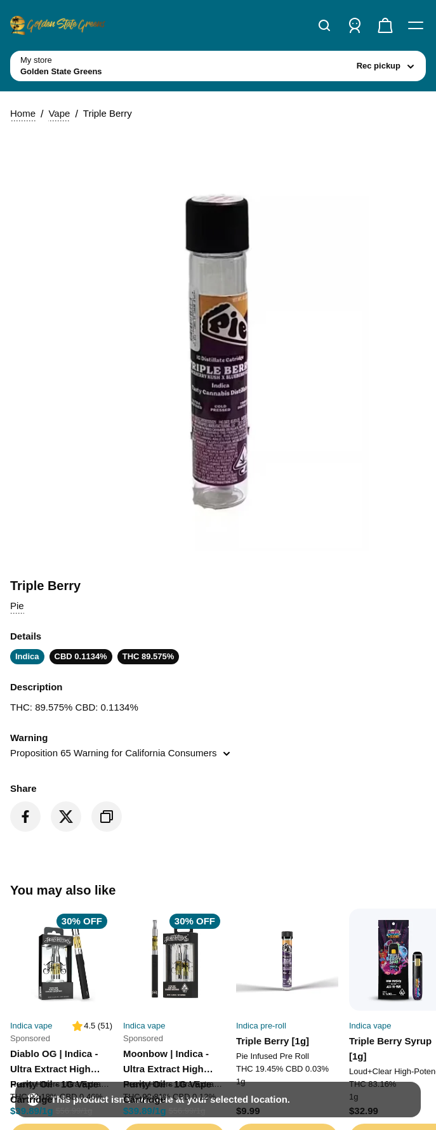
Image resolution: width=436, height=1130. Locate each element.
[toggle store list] (105, 180)
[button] (218, 399)
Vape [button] (46, 314)
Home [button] (17, 314)
